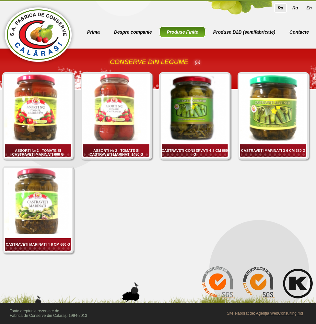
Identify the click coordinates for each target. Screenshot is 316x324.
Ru (295, 8)
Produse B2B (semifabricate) (244, 32)
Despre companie (133, 32)
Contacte (299, 32)
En (309, 8)
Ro (280, 8)
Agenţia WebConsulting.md (279, 313)
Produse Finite (182, 32)
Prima (93, 32)
